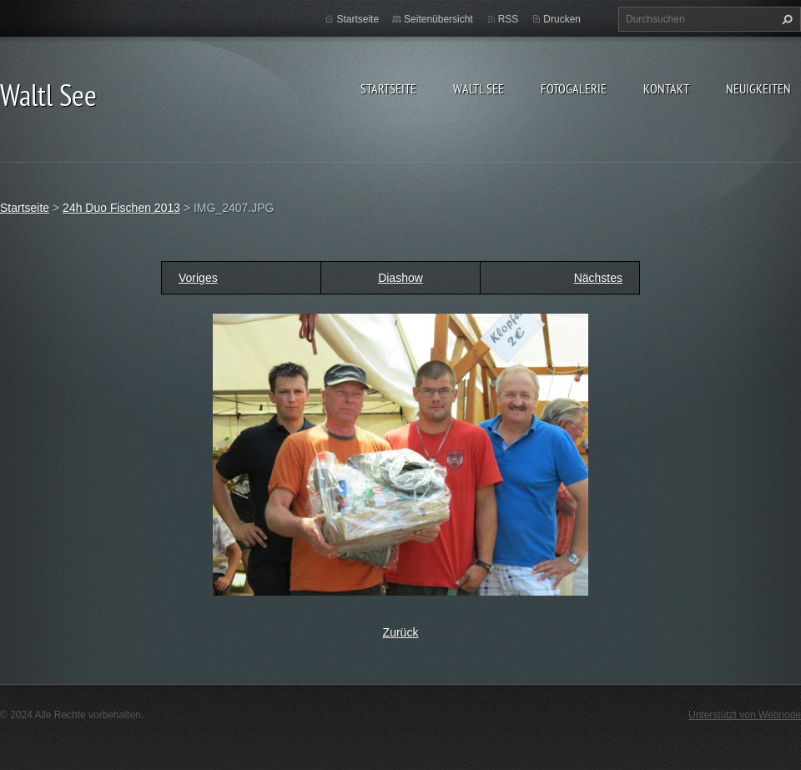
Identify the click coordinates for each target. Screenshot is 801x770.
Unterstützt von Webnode (744, 715)
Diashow (400, 277)
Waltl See (478, 88)
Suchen (785, 19)
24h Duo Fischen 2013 (121, 207)
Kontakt (666, 88)
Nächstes (598, 277)
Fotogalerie (574, 88)
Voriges (198, 277)
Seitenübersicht (438, 19)
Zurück (401, 632)
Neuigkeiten (758, 88)
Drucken (562, 19)
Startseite (388, 88)
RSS (508, 19)
